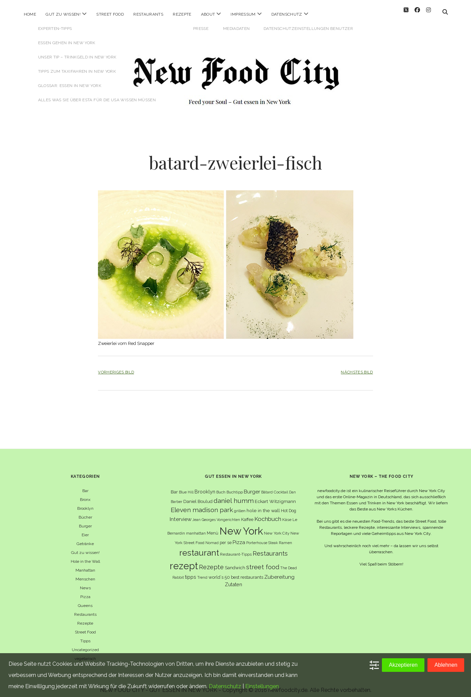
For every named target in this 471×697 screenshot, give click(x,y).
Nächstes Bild (357, 366)
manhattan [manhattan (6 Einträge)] (196, 527)
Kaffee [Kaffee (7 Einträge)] (247, 514)
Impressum (243, 14)
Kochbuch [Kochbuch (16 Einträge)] (267, 513)
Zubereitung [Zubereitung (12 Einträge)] (279, 571)
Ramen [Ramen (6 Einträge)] (285, 537)
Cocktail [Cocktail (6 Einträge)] (281, 486)
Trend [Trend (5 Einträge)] (202, 572)
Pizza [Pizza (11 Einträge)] (239, 537)
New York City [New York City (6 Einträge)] (276, 527)
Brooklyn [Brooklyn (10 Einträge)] (205, 486)
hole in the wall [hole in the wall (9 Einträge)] (263, 505)
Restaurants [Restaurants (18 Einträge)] (270, 548)
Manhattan (85, 564)
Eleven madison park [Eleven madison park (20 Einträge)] (202, 504)
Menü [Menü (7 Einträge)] (212, 527)
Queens (85, 600)
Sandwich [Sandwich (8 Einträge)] (235, 562)
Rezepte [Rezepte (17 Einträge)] (211, 561)
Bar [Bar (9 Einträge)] (174, 486)
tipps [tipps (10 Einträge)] (190, 571)
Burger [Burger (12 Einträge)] (252, 486)
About (208, 14)
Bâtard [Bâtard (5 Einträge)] (267, 487)
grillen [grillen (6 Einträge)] (240, 505)
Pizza (85, 591)
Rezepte (182, 14)
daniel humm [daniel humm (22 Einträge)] (234, 495)
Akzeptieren (403, 665)
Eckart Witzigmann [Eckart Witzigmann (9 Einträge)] (275, 495)
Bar (85, 485)
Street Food (110, 14)
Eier (85, 529)
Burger (85, 520)
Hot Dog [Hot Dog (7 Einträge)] (288, 505)
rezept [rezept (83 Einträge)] (184, 560)
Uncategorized (85, 644)
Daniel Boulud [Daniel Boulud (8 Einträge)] (198, 495)
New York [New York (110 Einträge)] (241, 526)
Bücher (85, 511)
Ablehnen (445, 665)
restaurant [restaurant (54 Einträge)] (199, 547)
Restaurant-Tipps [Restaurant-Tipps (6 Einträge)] (236, 548)
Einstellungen (262, 686)
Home (30, 14)
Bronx (85, 494)
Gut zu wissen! (63, 14)
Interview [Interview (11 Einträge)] (180, 514)
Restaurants (148, 14)
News (85, 582)
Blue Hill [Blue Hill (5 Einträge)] (186, 487)
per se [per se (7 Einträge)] (226, 537)
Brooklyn (85, 503)
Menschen (85, 573)
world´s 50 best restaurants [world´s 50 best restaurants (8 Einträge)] (235, 571)
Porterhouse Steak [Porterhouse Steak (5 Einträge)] (262, 537)
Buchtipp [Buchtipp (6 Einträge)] (234, 486)
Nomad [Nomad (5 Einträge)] (212, 537)
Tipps (85, 635)
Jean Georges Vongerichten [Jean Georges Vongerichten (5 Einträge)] (216, 514)
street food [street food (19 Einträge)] (262, 561)
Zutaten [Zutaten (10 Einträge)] (233, 579)
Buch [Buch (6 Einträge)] (220, 486)
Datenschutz (286, 14)
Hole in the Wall (85, 556)
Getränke (85, 538)
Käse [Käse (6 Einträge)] (286, 514)
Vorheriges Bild (116, 366)
